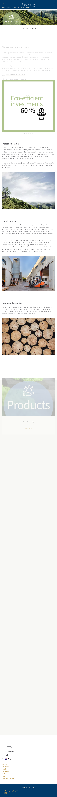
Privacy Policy (6, 771)
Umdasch (5, 776)
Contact (4, 764)
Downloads (6, 767)
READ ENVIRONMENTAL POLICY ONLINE (16, 73)
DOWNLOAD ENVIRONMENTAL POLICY (15, 68)
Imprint (4, 769)
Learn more (28, 422)
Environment (26, 7)
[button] (24, 134)
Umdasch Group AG (8, 779)
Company (9, 7)
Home (3, 7)
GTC (3, 774)
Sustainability (17, 7)
